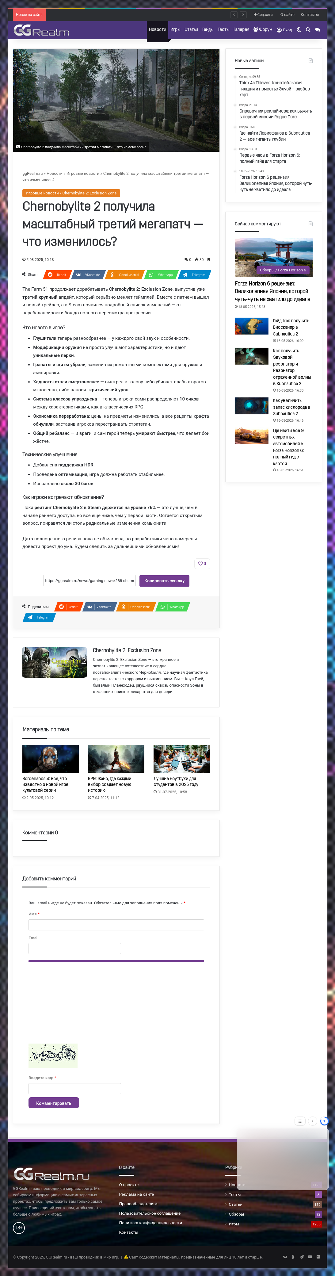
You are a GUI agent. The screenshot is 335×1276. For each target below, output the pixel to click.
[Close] (324, 1121)
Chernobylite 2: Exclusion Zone (127, 651)
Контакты (310, 14)
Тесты (223, 30)
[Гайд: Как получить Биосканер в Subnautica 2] (251, 326)
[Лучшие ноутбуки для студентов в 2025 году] (182, 759)
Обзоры (236, 1214)
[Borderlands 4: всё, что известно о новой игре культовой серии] (50, 759)
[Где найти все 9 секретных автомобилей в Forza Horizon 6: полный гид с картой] (251, 435)
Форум (262, 29)
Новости (157, 30)
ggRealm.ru (32, 173)
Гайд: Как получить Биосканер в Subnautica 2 (291, 328)
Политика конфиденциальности (150, 1222)
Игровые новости (83, 173)
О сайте (287, 14)
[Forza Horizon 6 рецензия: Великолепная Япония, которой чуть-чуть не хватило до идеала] (274, 257)
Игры (175, 30)
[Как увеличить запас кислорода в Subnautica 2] (251, 405)
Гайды (207, 30)
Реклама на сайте (136, 1194)
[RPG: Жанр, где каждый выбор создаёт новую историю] (116, 759)
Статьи (191, 30)
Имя (34, 914)
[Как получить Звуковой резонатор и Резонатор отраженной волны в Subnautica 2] (251, 356)
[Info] (312, 1121)
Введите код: (42, 1077)
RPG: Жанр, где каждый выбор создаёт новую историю (109, 785)
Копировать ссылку (164, 580)
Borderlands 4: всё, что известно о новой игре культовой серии (45, 785)
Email (33, 938)
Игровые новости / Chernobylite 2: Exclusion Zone (71, 193)
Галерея (241, 30)
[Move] (300, 1121)
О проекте (129, 1184)
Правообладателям (138, 1203)
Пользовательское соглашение (150, 1213)
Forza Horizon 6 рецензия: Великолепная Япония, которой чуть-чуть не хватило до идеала (272, 291)
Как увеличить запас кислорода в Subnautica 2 (291, 407)
